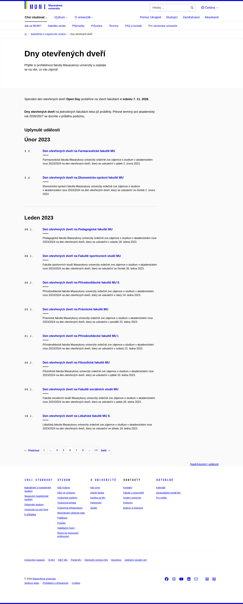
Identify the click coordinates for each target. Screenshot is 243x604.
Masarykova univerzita (44, 578)
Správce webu (31, 583)
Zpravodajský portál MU (168, 492)
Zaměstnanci (191, 17)
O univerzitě (103, 480)
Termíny (113, 25)
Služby (93, 508)
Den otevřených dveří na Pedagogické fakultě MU (78, 229)
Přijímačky (78, 25)
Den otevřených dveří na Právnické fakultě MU (75, 309)
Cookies (76, 583)
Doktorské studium (34, 504)
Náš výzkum (63, 487)
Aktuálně (164, 480)
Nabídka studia (57, 25)
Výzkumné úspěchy (67, 497)
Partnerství (96, 502)
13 (96, 450)
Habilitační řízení (66, 528)
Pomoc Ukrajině (150, 17)
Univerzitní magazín (34, 560)
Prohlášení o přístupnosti (55, 583)
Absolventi (212, 17)
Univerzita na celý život (36, 509)
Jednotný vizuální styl (136, 560)
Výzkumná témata (66, 502)
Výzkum (63, 480)
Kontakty (127, 487)
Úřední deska (97, 492)
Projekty (61, 523)
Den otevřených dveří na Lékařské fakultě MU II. (76, 416)
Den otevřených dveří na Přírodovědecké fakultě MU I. (81, 336)
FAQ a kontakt (133, 25)
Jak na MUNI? (32, 25)
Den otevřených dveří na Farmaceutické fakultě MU (79, 151)
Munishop (116, 560)
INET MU (63, 560)
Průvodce (96, 25)
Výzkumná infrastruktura (69, 508)
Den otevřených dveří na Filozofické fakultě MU (76, 362)
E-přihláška (30, 514)
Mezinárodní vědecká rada (71, 513)
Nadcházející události (204, 464)
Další (105, 450)
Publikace (62, 518)
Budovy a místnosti (133, 508)
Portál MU (76, 560)
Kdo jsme (95, 487)
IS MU (51, 560)
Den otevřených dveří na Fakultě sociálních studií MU (80, 389)
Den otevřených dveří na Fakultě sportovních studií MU (82, 256)
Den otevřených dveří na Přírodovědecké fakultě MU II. (81, 282)
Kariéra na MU (97, 497)
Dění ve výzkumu (66, 492)
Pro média (161, 497)
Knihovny (128, 502)
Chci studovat (38, 480)
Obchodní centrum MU (96, 560)
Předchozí (31, 450)
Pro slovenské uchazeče (163, 25)
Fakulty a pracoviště (133, 492)
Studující (172, 17)
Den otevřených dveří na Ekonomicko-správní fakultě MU (83, 177)
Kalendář (160, 487)
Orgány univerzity (132, 497)
